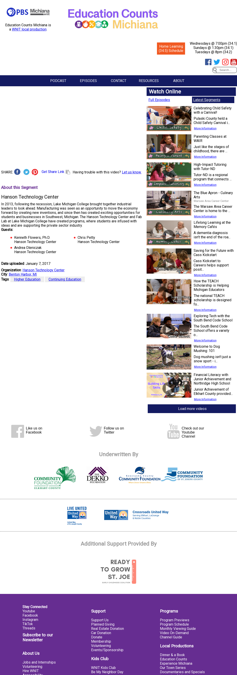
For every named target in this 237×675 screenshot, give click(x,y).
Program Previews (174, 620)
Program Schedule (174, 624)
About (178, 81)
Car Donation (101, 633)
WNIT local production (29, 29)
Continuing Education (65, 279)
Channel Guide (171, 637)
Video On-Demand (174, 633)
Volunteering (32, 666)
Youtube (28, 611)
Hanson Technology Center (43, 270)
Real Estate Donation (107, 628)
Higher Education (27, 279)
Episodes (88, 81)
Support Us (100, 620)
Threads (28, 628)
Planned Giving (102, 624)
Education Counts (173, 659)
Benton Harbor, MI (23, 274)
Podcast (58, 81)
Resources (149, 81)
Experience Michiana (176, 663)
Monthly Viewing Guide (178, 628)
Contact (118, 81)
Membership (101, 641)
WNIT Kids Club (103, 668)
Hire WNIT (30, 671)
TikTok (27, 624)
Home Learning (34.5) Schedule (171, 48)
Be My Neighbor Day (107, 672)
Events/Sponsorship (107, 650)
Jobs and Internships (39, 662)
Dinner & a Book (172, 655)
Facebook (30, 615)
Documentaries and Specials (182, 672)
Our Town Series (173, 668)
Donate (96, 637)
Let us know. (131, 172)
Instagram (30, 619)
